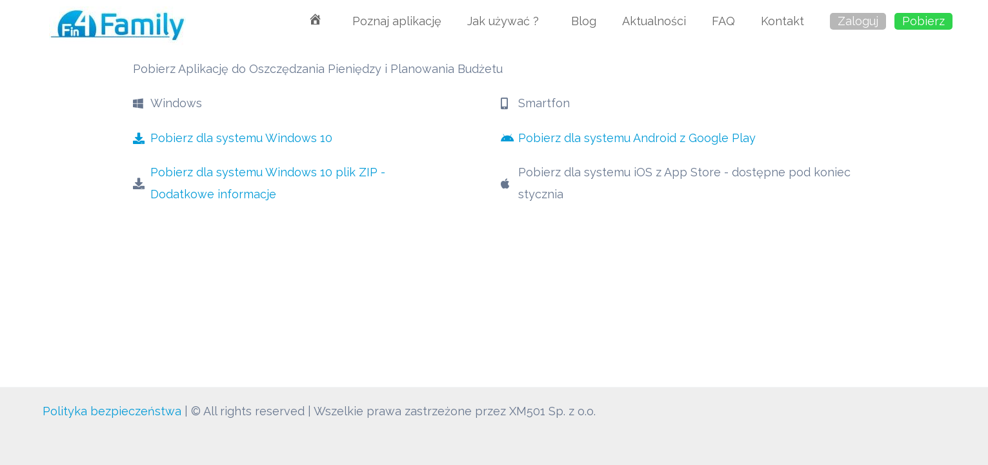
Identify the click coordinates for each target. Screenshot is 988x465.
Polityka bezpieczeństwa (112, 411)
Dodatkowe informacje (213, 194)
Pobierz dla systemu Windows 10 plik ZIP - (267, 172)
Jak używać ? (506, 21)
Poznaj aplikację (396, 21)
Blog (583, 21)
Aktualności (654, 21)
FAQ (723, 21)
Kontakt (782, 21)
